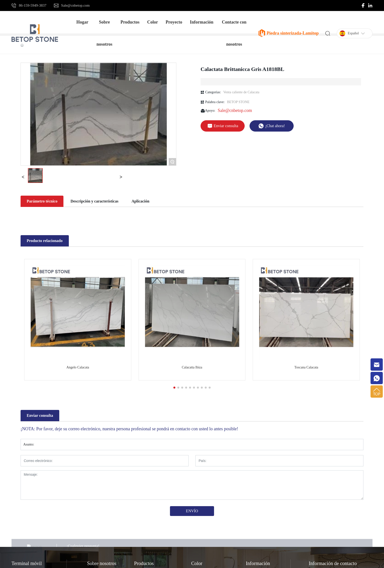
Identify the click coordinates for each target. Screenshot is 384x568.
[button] (174, 388)
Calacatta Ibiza (192, 367)
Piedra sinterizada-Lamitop (293, 33)
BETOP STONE (238, 102)
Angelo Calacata (77, 367)
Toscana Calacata (306, 367)
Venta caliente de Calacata (241, 92)
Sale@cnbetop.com (75, 5)
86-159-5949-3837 (33, 5)
